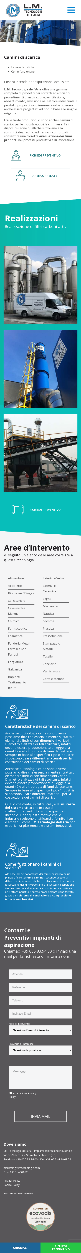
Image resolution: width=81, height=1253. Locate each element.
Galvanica (15, 669)
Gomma (48, 621)
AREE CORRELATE (44, 176)
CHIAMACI (20, 1248)
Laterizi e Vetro (53, 578)
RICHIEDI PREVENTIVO (45, 155)
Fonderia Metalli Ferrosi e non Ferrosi (19, 648)
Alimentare (16, 578)
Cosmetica (15, 636)
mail (8, 956)
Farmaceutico (17, 628)
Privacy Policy (12, 1180)
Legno (47, 599)
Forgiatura (15, 662)
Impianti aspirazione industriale (53, 1150)
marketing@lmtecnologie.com (22, 1168)
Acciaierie (15, 586)
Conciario (49, 664)
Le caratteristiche (22, 67)
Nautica (48, 613)
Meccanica (50, 606)
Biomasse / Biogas (21, 593)
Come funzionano (23, 72)
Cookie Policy (12, 1185)
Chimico (13, 621)
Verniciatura (51, 671)
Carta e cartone (53, 679)
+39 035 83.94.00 (37, 951)
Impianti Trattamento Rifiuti (17, 682)
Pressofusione (53, 636)
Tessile (48, 656)
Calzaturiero (17, 601)
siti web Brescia (23, 1193)
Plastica (48, 628)
